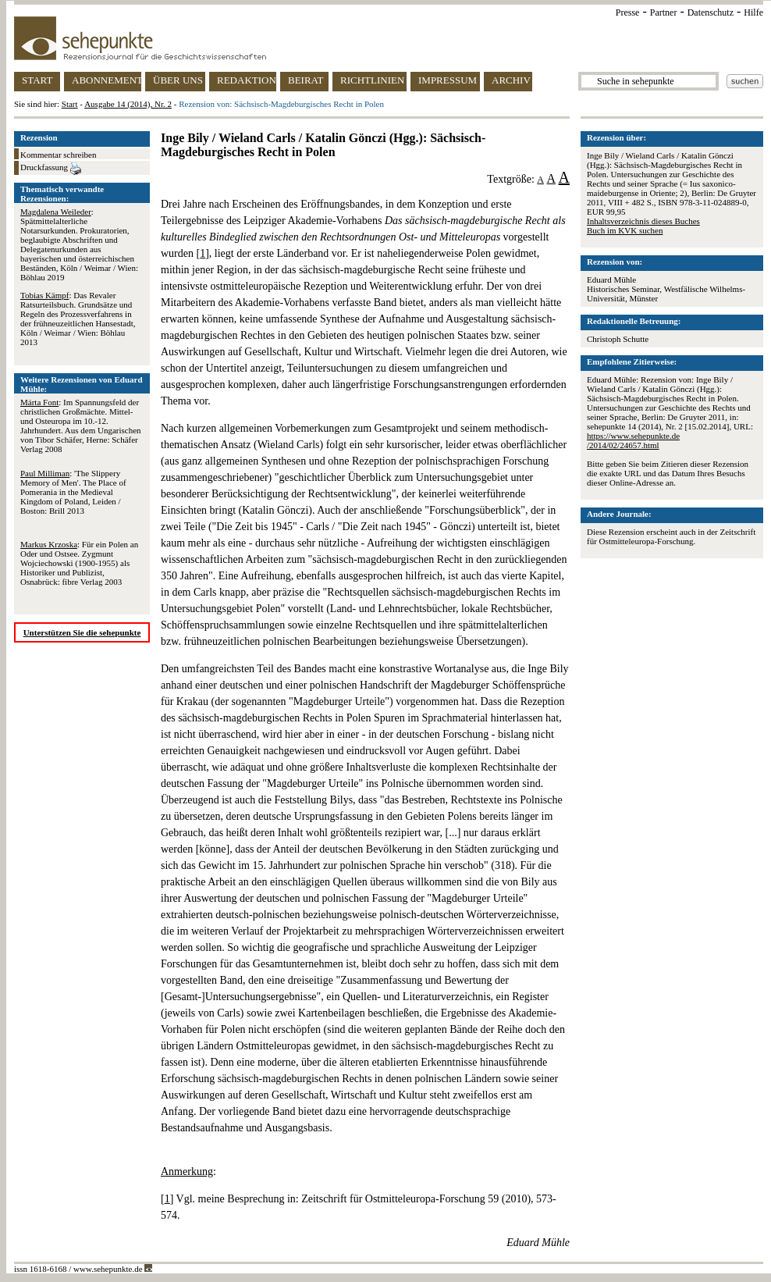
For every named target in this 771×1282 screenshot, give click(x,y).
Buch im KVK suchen (625, 230)
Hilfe (753, 12)
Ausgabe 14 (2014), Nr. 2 (128, 104)
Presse (628, 12)
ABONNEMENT (106, 80)
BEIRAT (306, 80)
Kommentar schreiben (58, 154)
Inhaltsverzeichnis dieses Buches (643, 221)
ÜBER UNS (178, 80)
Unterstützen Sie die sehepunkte (82, 632)
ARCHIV (511, 80)
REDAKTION (246, 80)
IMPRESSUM (447, 80)
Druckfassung (50, 168)
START (37, 80)
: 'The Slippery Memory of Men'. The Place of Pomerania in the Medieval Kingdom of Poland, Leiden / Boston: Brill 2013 (73, 491)
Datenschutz (711, 12)
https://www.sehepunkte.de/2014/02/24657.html (633, 440)
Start (70, 104)
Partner (663, 12)
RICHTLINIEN (372, 80)
